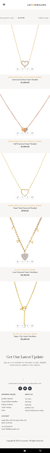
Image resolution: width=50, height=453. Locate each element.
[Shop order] (44, 18)
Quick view (32, 69)
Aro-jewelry (24, 441)
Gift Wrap (28, 402)
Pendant (39, 77)
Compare (27, 69)
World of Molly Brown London (34, 410)
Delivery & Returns (7, 404)
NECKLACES (31, 77)
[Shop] (25, 451)
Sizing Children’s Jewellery (10, 402)
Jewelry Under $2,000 (15, 77)
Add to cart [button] (18, 69)
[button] (4, 4)
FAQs (3, 410)
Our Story (28, 399)
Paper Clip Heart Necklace (25, 336)
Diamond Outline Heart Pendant (25, 79)
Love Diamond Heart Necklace (25, 272)
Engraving (28, 405)
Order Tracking (6, 407)
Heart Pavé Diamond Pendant (25, 208)
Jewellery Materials (7, 399)
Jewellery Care (29, 408)
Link (15, 270)
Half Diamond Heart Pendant (25, 144)
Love (25, 77)
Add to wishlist (23, 69)
